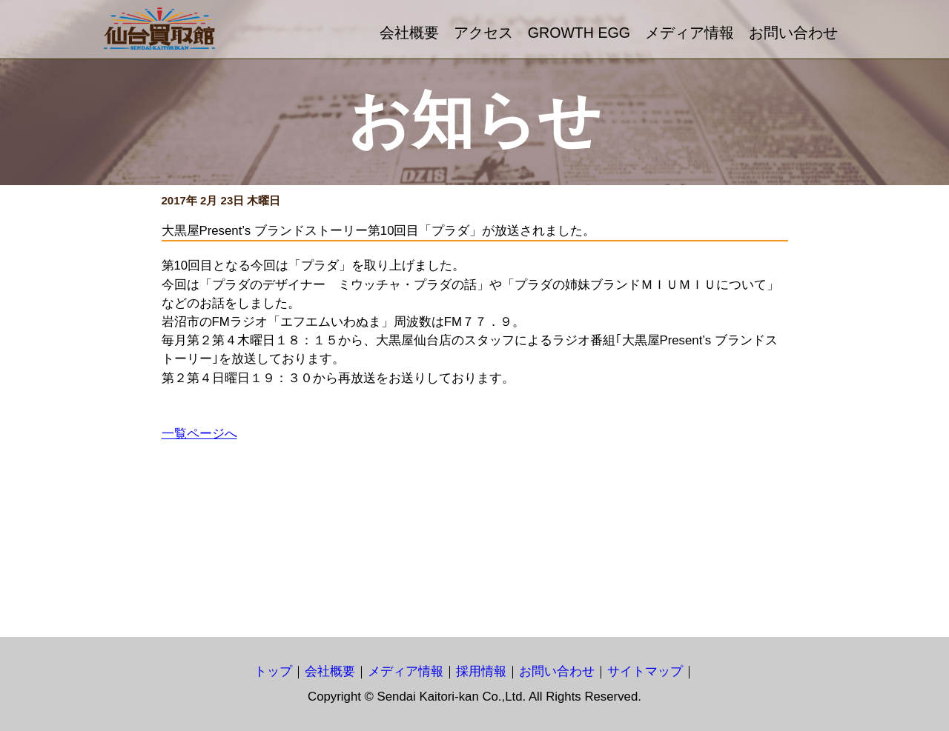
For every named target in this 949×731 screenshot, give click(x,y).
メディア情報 (689, 32)
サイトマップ (645, 671)
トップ (273, 671)
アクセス (483, 32)
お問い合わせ (793, 32)
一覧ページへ (199, 434)
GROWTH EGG (579, 32)
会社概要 (409, 32)
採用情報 (481, 671)
